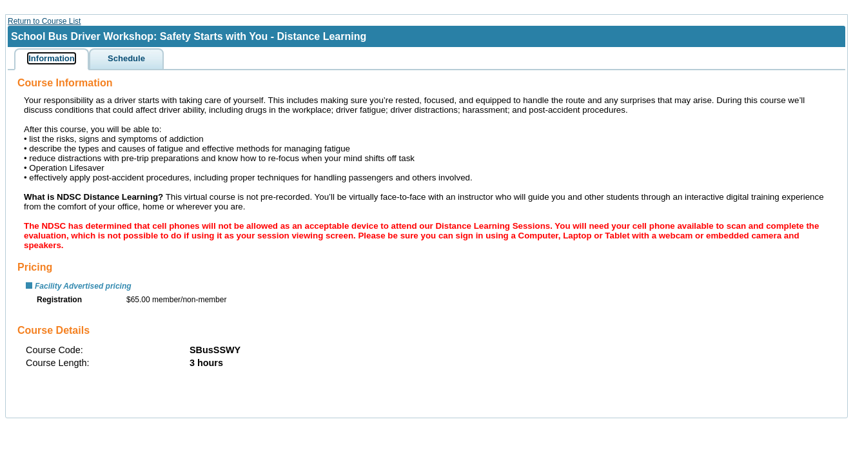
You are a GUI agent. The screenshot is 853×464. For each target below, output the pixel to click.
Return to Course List (44, 21)
